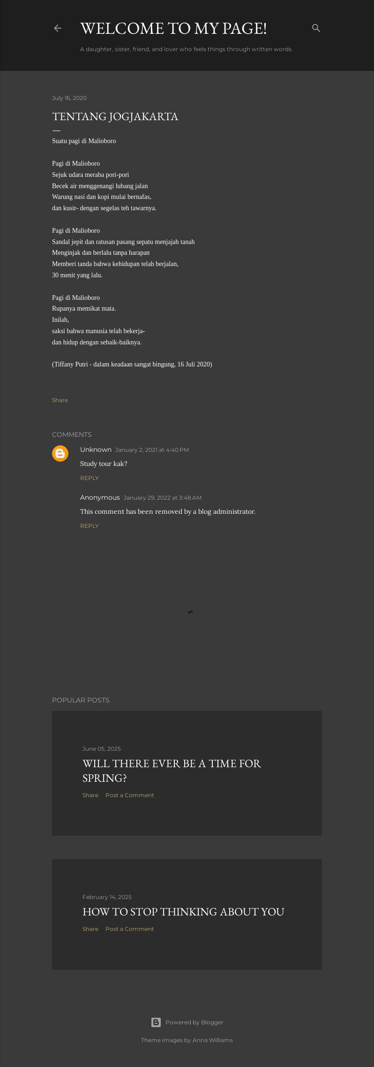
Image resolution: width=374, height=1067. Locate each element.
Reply (89, 477)
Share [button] (60, 400)
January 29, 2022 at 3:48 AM (163, 497)
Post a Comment (129, 795)
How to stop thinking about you (183, 911)
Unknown (96, 449)
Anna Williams (213, 1040)
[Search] (316, 26)
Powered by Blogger (187, 1022)
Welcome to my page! (173, 28)
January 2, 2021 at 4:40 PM (152, 449)
